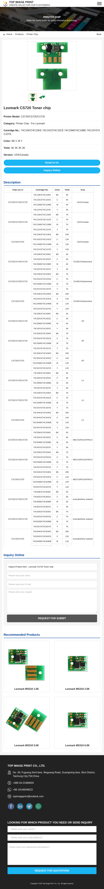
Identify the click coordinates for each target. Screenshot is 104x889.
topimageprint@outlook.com (28, 796)
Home (9, 34)
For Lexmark (38, 123)
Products (19, 34)
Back (99, 34)
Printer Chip (32, 34)
